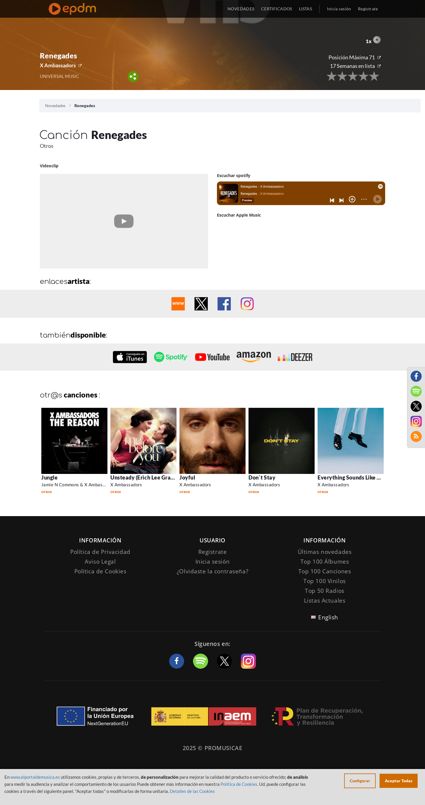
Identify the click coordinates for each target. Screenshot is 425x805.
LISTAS (305, 8)
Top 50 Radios (324, 591)
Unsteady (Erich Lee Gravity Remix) (155, 477)
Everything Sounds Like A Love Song (362, 477)
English (328, 617)
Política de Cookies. (239, 784)
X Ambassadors (58, 65)
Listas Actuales (325, 600)
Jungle (49, 477)
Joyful (187, 477)
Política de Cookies (100, 571)
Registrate (212, 552)
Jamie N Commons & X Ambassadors (78, 484)
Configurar (360, 780)
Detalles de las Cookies (192, 791)
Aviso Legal (100, 561)
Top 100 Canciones (324, 571)
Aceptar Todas (398, 780)
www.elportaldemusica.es (35, 777)
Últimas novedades (325, 552)
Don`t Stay (262, 477)
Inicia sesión (339, 8)
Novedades (55, 105)
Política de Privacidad (100, 552)
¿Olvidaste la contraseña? (212, 571)
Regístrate (368, 8)
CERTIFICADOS (276, 8)
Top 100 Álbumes (324, 561)
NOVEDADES (241, 8)
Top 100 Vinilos (324, 581)
